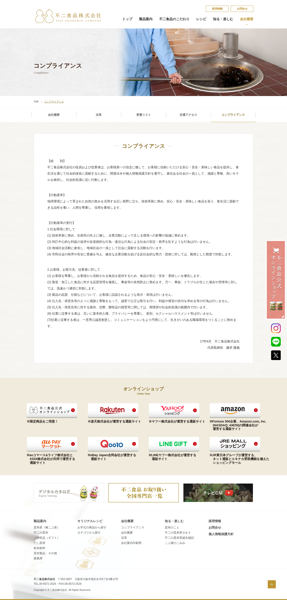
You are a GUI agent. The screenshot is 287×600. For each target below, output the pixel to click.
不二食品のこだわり (174, 19)
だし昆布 (39, 543)
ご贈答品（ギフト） (47, 537)
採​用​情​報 (217, 8)
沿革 (99, 114)
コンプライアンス (233, 114)
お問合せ (242, 8)
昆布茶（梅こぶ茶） (47, 527)
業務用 (38, 558)
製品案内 (145, 19)
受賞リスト (143, 114)
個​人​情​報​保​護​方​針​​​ (221, 534)
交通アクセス (188, 114)
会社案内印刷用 (131, 543)
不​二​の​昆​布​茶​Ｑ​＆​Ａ (178, 532)
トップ (127, 19)
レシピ (201, 19)
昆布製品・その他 (45, 553)
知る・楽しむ (223, 19)
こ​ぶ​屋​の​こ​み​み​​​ (175, 543)
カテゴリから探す (89, 532)
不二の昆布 (41, 532)
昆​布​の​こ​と (172, 527)
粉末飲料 (39, 548)
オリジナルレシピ (89, 521)
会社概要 (246, 19)
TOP (36, 101)
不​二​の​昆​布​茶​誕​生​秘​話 (179, 537)
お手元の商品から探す (92, 527)
